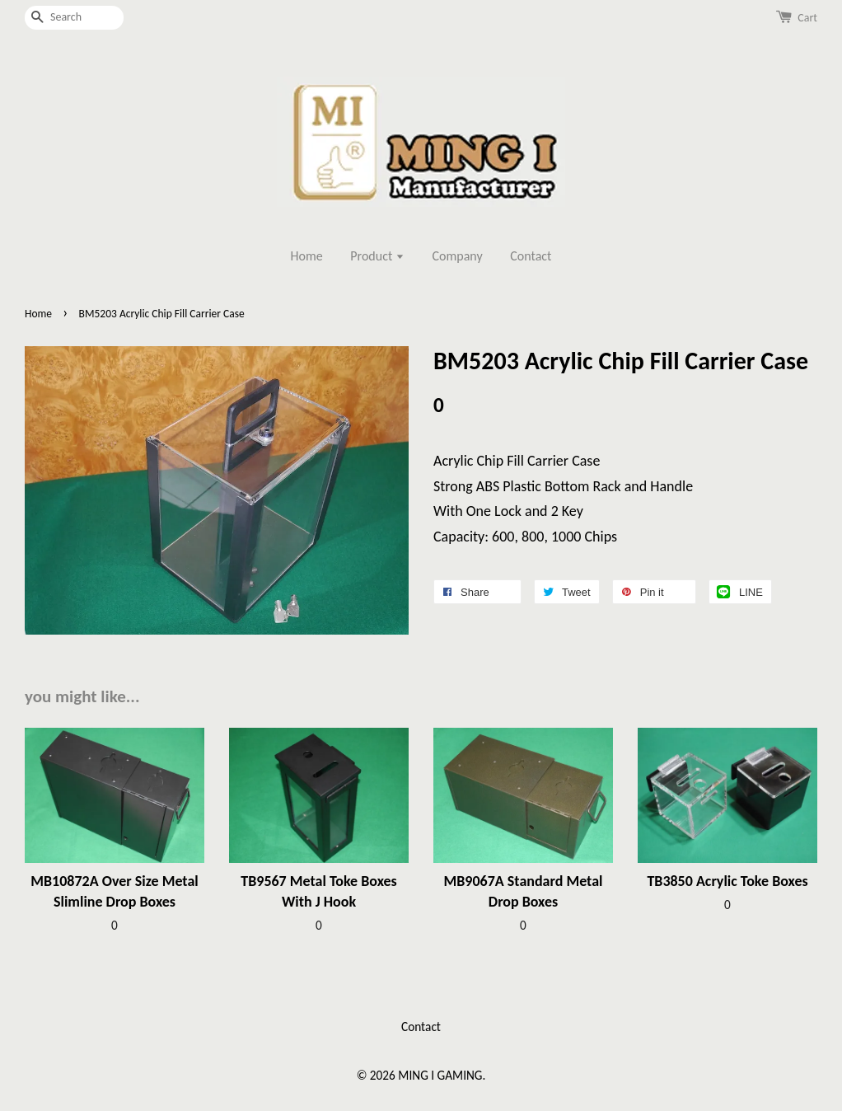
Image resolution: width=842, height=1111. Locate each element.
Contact (530, 256)
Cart (807, 18)
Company (458, 256)
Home (307, 256)
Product (377, 256)
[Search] (74, 18)
